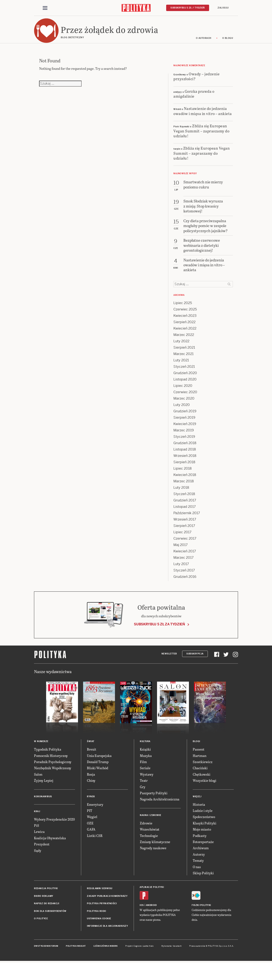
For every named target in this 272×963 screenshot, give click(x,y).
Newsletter (169, 654)
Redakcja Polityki (46, 889)
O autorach (203, 38)
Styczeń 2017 (184, 571)
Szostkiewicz (202, 762)
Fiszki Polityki (201, 905)
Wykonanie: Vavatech (171, 946)
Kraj (37, 812)
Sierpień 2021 (184, 348)
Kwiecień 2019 (184, 425)
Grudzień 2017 (184, 501)
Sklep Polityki (203, 873)
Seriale (145, 768)
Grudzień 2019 (184, 412)
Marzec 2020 (183, 399)
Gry (142, 787)
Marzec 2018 (183, 482)
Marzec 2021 (183, 354)
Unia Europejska (99, 756)
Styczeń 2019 (184, 437)
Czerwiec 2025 (185, 310)
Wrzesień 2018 (184, 456)
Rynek (91, 797)
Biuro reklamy (43, 896)
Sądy (37, 851)
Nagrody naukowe (153, 848)
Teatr (144, 781)
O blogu (227, 38)
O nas (197, 867)
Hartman (199, 756)
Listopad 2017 (184, 507)
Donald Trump (98, 762)
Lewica (39, 832)
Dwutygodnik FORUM (46, 946)
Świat (90, 742)
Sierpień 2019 (184, 418)
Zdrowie (146, 823)
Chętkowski (201, 774)
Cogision (137, 946)
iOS (142, 905)
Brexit (91, 750)
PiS (36, 826)
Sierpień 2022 (184, 323)
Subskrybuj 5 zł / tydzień (187, 7)
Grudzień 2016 (184, 577)
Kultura (145, 742)
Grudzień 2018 (184, 444)
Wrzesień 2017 (184, 520)
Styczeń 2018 (184, 495)
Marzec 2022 (183, 335)
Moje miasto (202, 829)
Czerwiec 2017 (184, 539)
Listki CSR (94, 836)
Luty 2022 (181, 342)
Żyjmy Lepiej (43, 781)
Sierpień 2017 (184, 526)
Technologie (149, 836)
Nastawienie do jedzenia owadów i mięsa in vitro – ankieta (202, 112)
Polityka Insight (76, 946)
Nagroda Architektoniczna (159, 799)
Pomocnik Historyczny (51, 756)
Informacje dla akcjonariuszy (107, 926)
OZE (90, 823)
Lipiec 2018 (182, 469)
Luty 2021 (181, 361)
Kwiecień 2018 (184, 475)
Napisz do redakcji (46, 904)
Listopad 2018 (184, 450)
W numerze (41, 742)
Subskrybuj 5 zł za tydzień (159, 625)
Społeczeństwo (204, 817)
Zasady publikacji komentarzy (107, 896)
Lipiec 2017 (182, 533)
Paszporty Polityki (153, 793)
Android (151, 905)
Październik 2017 (186, 514)
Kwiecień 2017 (184, 552)
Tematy (198, 861)
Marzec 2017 (183, 558)
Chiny (91, 781)
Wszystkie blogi (204, 781)
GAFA (91, 829)
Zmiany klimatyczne (155, 842)
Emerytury (95, 805)
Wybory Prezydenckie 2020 (54, 819)
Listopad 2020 (185, 380)
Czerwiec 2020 (185, 393)
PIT (89, 811)
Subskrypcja (195, 654)
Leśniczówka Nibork (106, 946)
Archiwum (201, 848)
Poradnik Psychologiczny (52, 762)
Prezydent (42, 844)
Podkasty (200, 836)
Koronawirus (43, 797)
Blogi (196, 742)
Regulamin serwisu (99, 889)
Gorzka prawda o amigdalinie (193, 94)
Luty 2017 (181, 565)
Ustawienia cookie (99, 919)
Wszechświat (149, 829)
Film (143, 762)
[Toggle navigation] (45, 8)
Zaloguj (223, 7)
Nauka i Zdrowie (150, 815)
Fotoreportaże (203, 842)
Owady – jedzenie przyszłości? (196, 77)
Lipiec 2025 (182, 304)
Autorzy (199, 854)
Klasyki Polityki (204, 823)
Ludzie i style (202, 811)
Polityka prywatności (102, 904)
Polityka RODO (96, 911)
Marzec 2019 (183, 431)
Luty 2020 (181, 405)
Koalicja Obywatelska (50, 838)
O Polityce (41, 919)
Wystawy (146, 774)
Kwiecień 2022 (184, 329)
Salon (38, 774)
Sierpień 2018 (184, 463)
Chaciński (200, 768)
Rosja (91, 774)
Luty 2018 (181, 488)
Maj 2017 (180, 545)
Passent (198, 750)
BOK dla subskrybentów (50, 911)
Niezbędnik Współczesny (52, 768)
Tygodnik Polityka (47, 750)
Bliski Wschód (97, 768)
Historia (199, 805)
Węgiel (92, 817)
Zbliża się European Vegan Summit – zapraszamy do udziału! (201, 131)
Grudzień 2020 (185, 374)
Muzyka (146, 756)
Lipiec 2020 (182, 386)
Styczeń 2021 (184, 367)
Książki (145, 750)
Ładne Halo (148, 946)
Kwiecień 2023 (185, 316)
